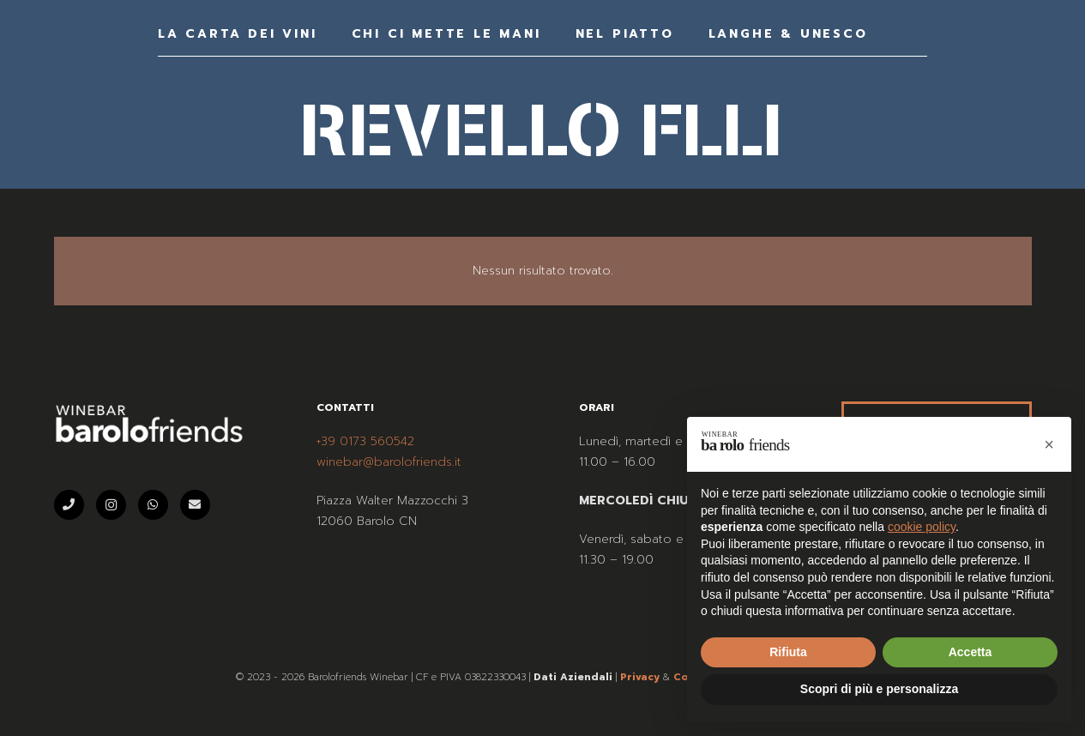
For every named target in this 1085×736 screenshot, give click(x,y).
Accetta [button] (970, 652)
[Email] (195, 505)
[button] (1049, 444)
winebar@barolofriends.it (388, 462)
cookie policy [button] (921, 527)
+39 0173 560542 (365, 441)
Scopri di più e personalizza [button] (879, 689)
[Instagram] (111, 505)
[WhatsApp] (153, 505)
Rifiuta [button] (788, 652)
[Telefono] (69, 505)
